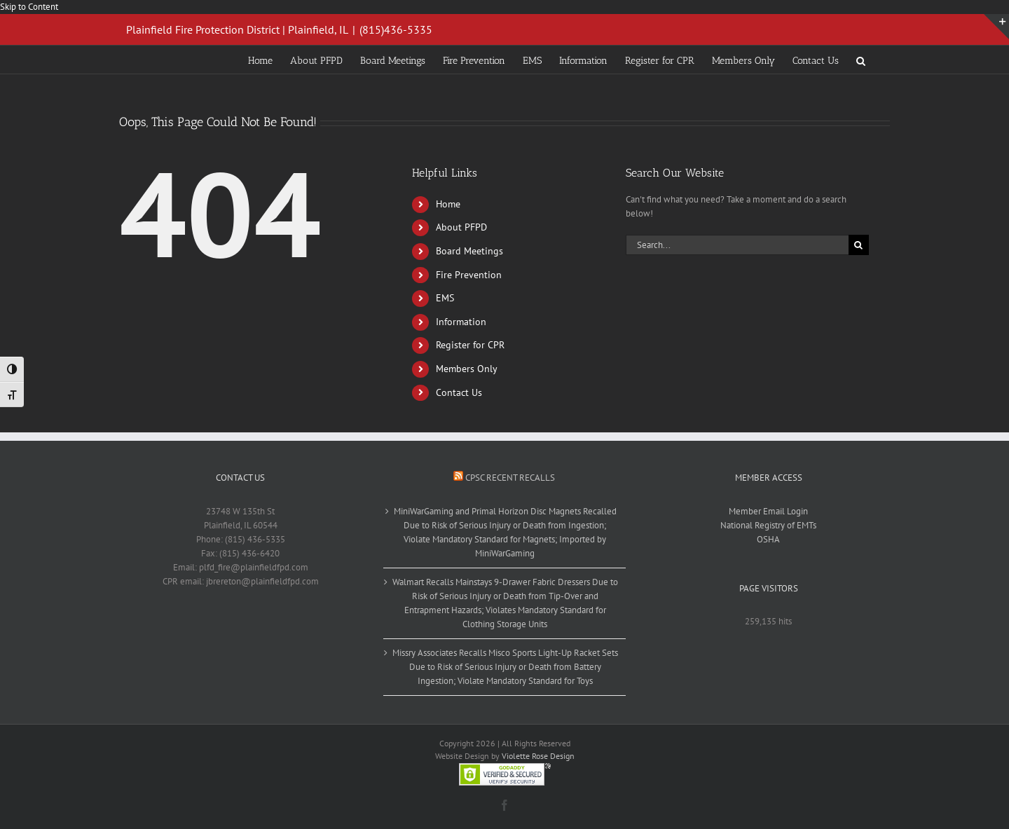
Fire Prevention (469, 274)
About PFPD (461, 227)
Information (461, 321)
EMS (445, 298)
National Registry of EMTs (768, 525)
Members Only (466, 368)
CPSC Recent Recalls (510, 478)
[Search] (859, 245)
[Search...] (737, 245)
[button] (860, 60)
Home (448, 204)
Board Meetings (469, 251)
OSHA (768, 539)
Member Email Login (768, 511)
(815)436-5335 (395, 29)
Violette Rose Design (538, 756)
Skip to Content (29, 7)
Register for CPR (470, 344)
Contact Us (459, 392)
